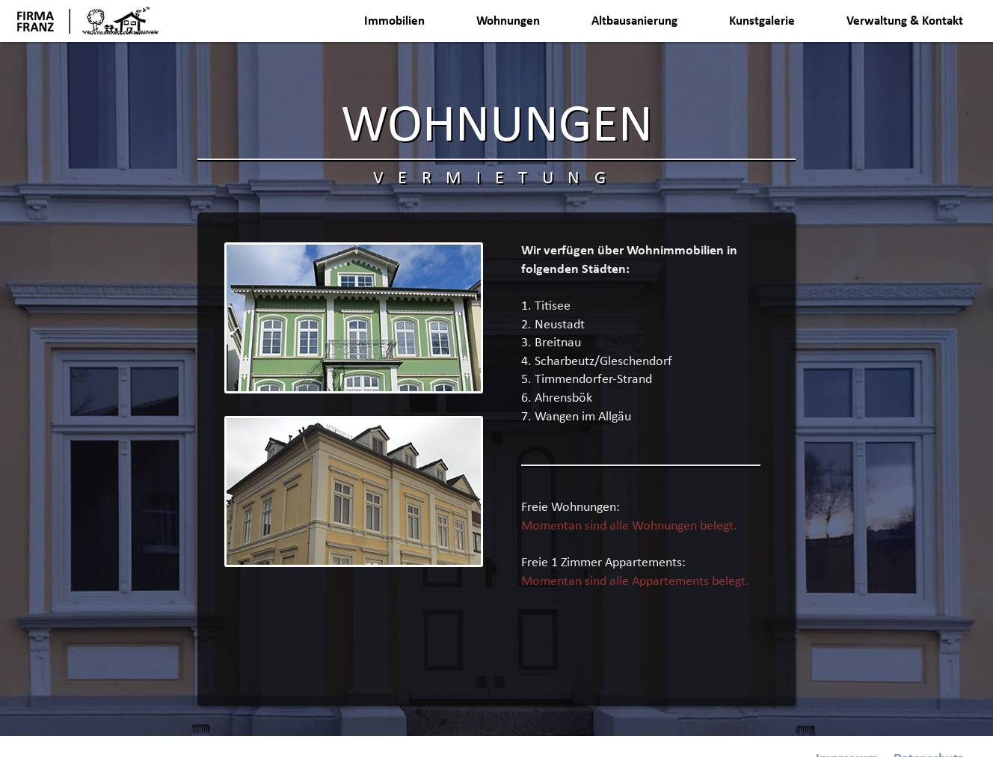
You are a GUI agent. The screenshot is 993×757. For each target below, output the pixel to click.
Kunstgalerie (762, 21)
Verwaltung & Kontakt (904, 21)
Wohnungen (508, 21)
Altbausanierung (634, 21)
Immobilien (394, 21)
